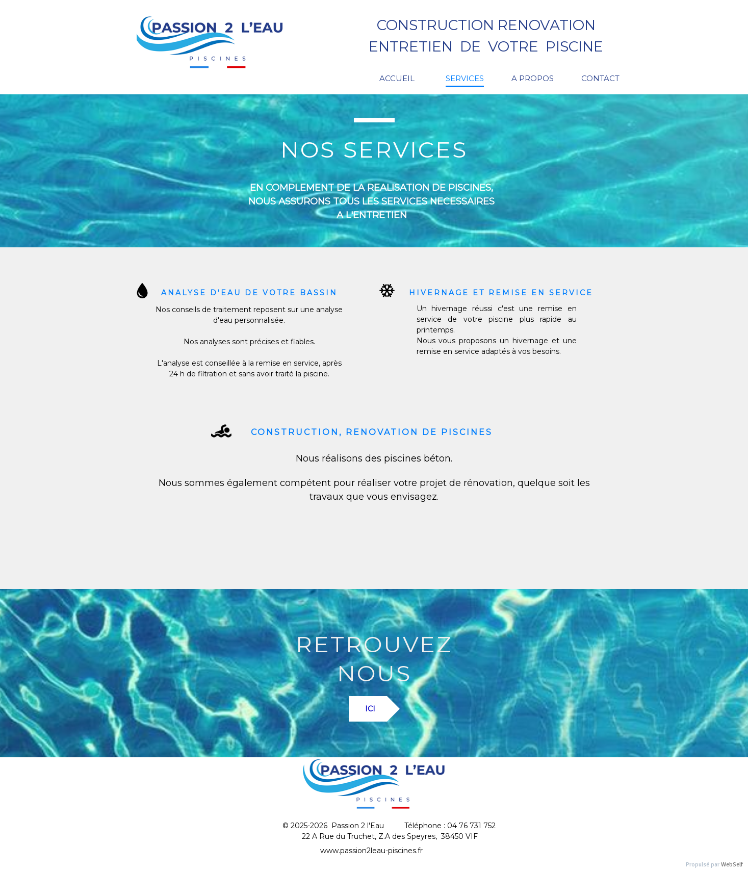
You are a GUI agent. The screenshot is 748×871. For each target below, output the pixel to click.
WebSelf (732, 864)
